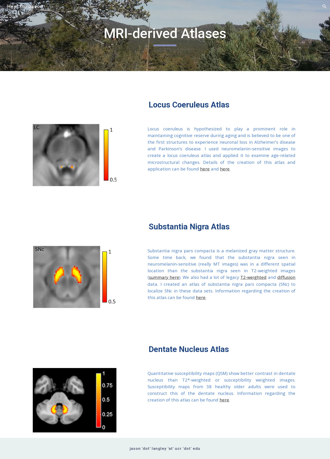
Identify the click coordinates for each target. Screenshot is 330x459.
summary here (164, 277)
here (205, 169)
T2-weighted (253, 277)
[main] (165, 35)
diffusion (286, 277)
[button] (324, 6)
